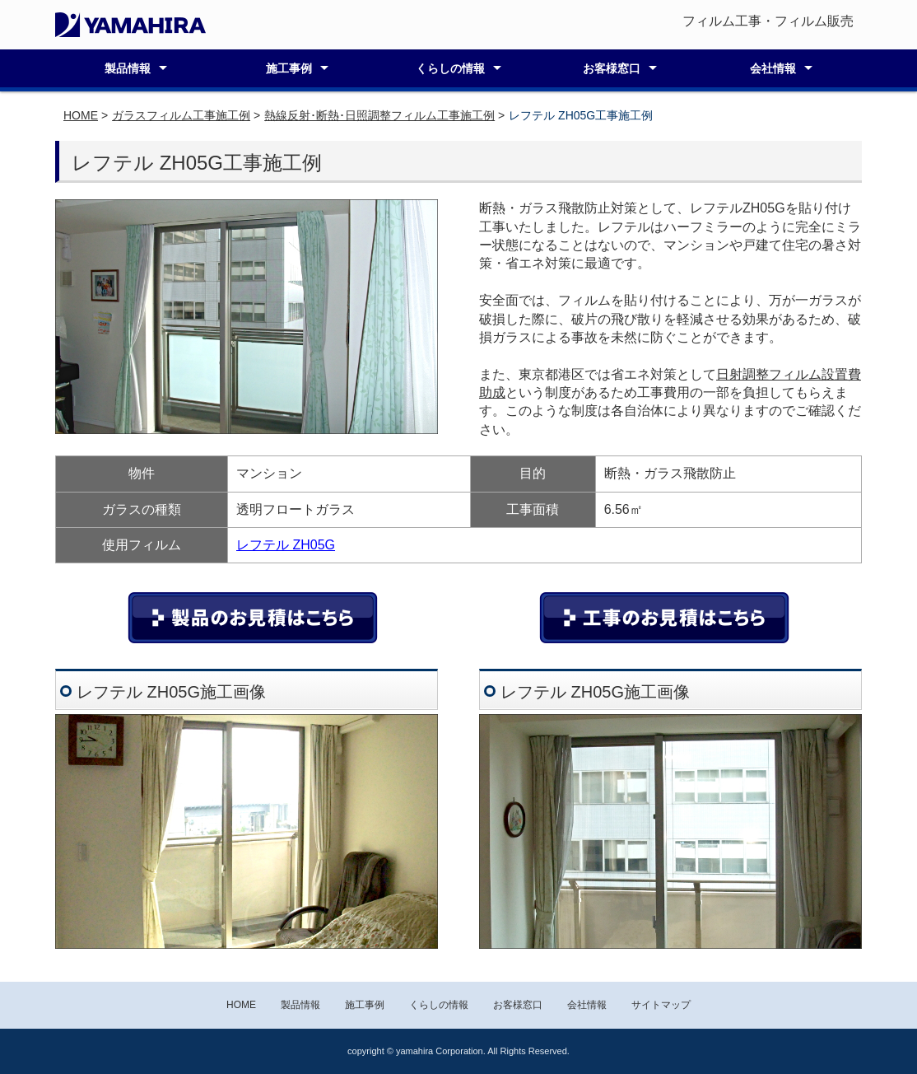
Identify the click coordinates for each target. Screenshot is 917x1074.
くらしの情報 (450, 68)
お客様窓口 (611, 68)
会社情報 (773, 68)
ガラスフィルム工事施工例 (181, 115)
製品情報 (128, 68)
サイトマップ (661, 1005)
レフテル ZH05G (285, 545)
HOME (80, 115)
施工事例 (289, 68)
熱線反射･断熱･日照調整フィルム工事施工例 (379, 115)
